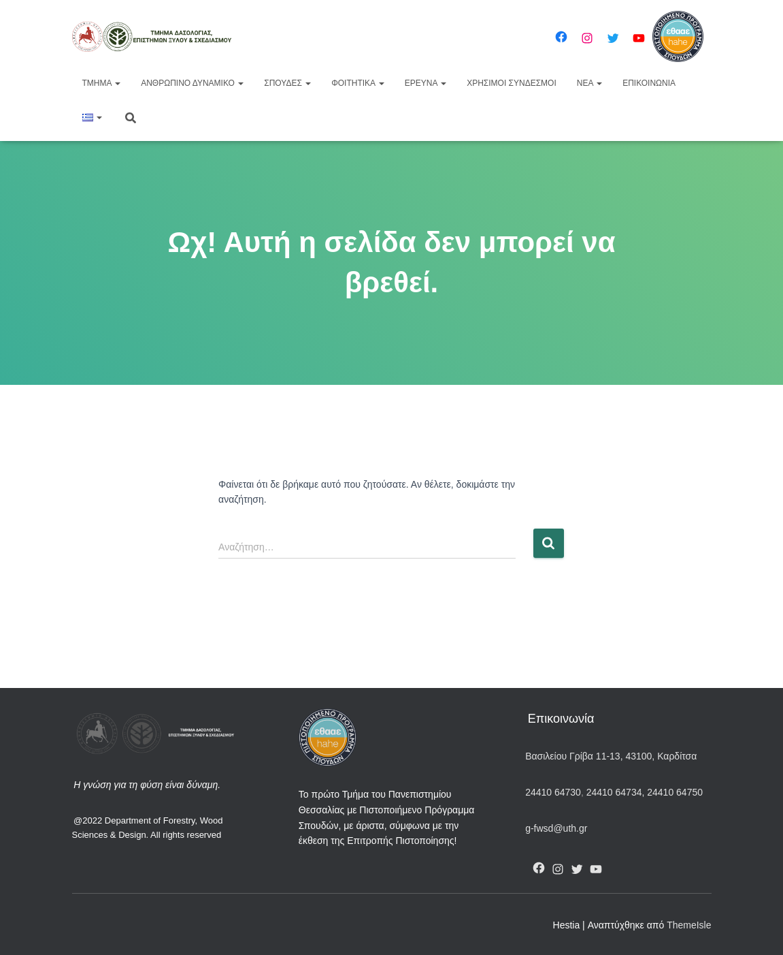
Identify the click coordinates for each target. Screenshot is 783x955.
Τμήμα (101, 83)
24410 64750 (675, 792)
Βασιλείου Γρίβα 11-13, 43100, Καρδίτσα (611, 756)
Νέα (589, 83)
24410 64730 (553, 792)
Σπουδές (287, 83)
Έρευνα (425, 83)
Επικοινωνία (649, 83)
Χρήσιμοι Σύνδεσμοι (511, 83)
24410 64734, (615, 792)
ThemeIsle (689, 925)
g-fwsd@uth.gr (556, 828)
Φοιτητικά (357, 83)
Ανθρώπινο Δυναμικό (192, 83)
